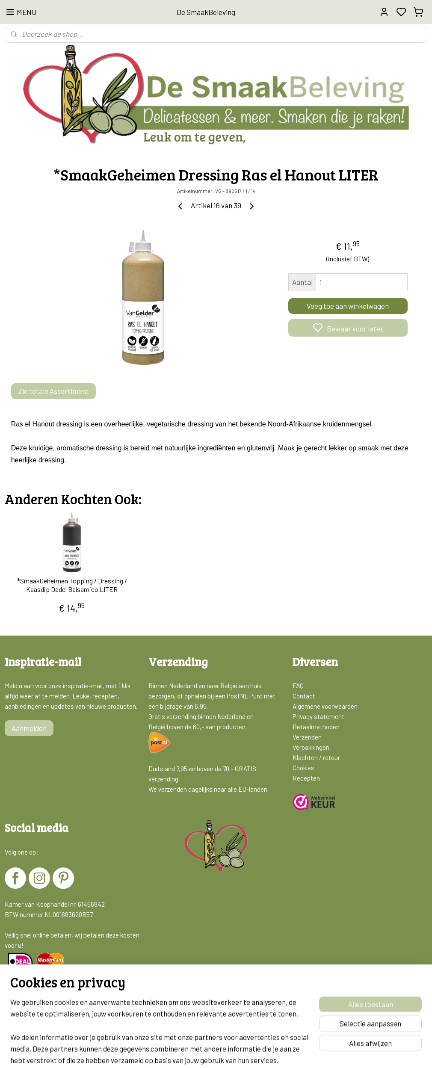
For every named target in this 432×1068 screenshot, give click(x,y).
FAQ (298, 685)
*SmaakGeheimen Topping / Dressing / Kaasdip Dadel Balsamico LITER (72, 585)
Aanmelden (29, 728)
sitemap (248, 1052)
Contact (304, 696)
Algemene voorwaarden (325, 706)
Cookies (303, 768)
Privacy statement (318, 716)
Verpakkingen (311, 747)
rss (261, 1052)
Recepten (306, 778)
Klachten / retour (316, 757)
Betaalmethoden (316, 727)
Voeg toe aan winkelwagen (348, 306)
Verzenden (307, 737)
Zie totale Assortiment (53, 391)
